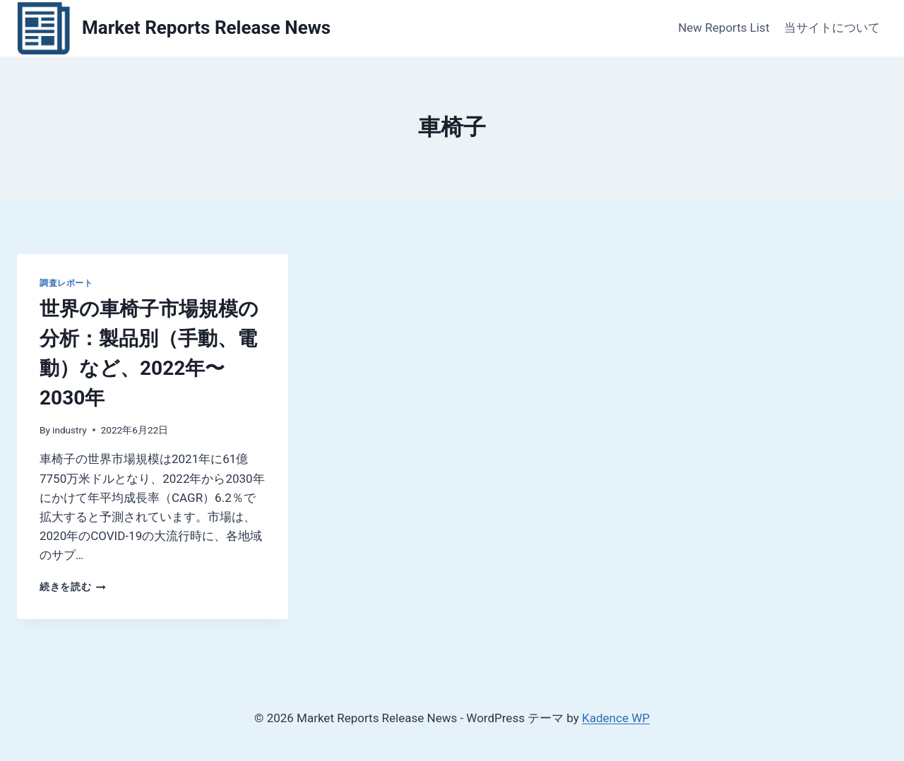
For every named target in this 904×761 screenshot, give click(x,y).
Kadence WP (616, 718)
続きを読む (73, 586)
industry (69, 430)
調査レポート (66, 283)
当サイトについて (832, 27)
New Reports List (723, 27)
